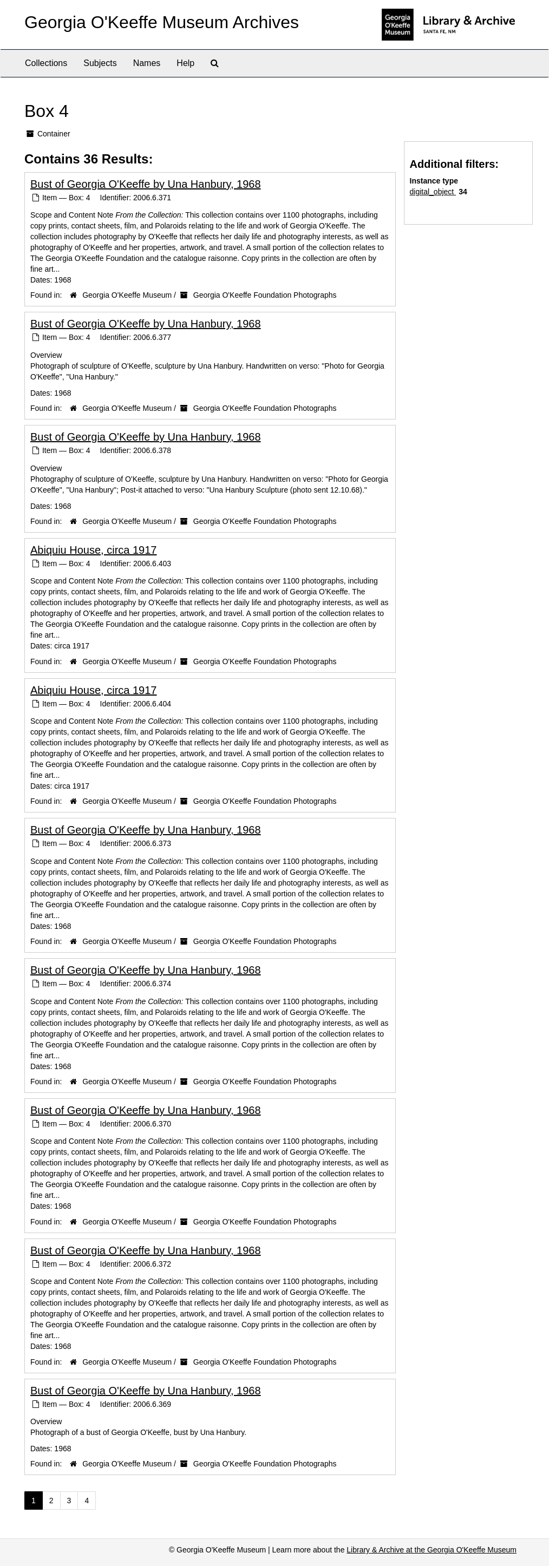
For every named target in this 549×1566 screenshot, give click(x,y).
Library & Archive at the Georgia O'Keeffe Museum (432, 1549)
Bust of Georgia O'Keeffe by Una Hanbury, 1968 (145, 184)
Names (147, 63)
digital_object (433, 191)
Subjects (99, 63)
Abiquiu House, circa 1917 (93, 550)
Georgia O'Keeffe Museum (127, 295)
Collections (46, 63)
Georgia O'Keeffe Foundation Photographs (265, 295)
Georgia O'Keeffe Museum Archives (161, 22)
